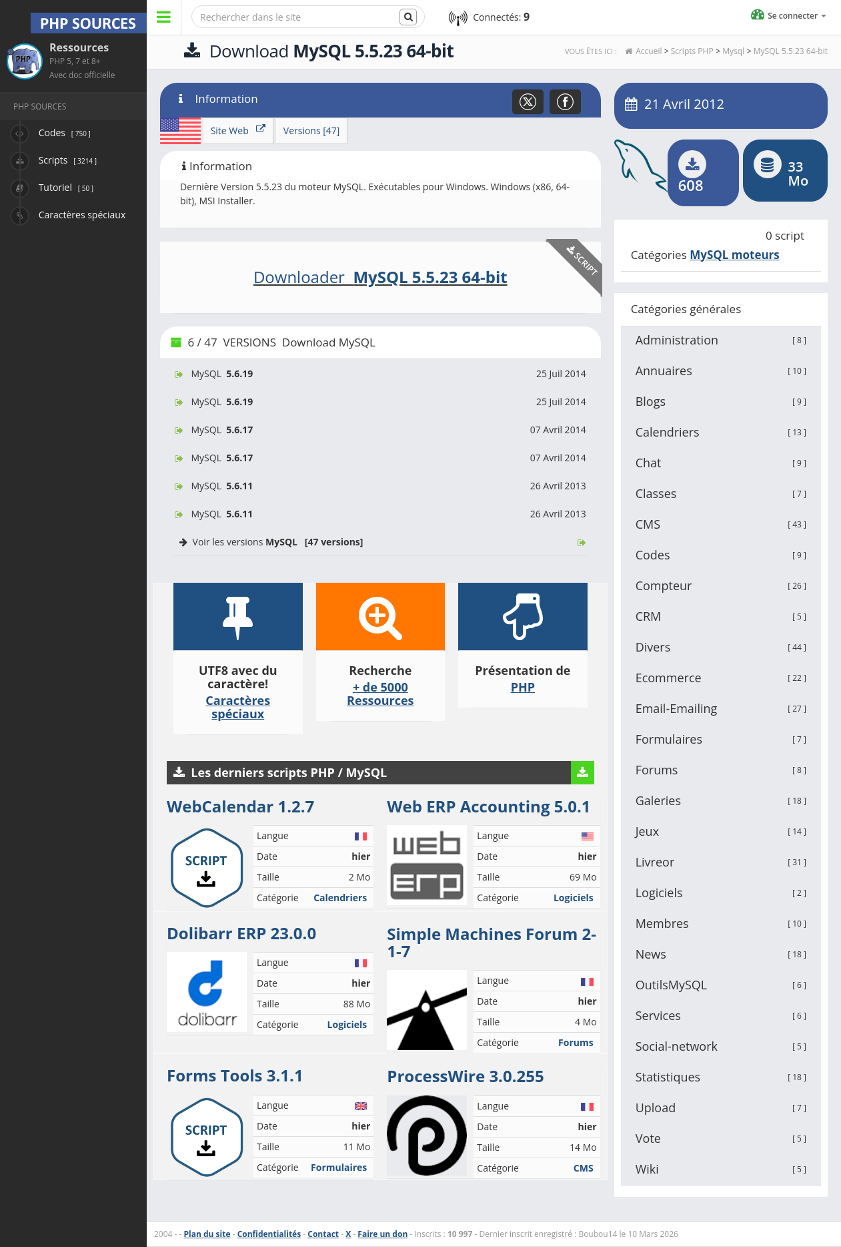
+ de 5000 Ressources (380, 693)
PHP (523, 687)
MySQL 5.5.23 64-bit (791, 51)
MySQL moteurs (735, 254)
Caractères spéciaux (237, 707)
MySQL (380, 373)
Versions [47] (311, 130)
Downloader (380, 277)
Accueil (649, 51)
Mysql (733, 51)
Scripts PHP (692, 51)
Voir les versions (380, 541)
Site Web (238, 130)
